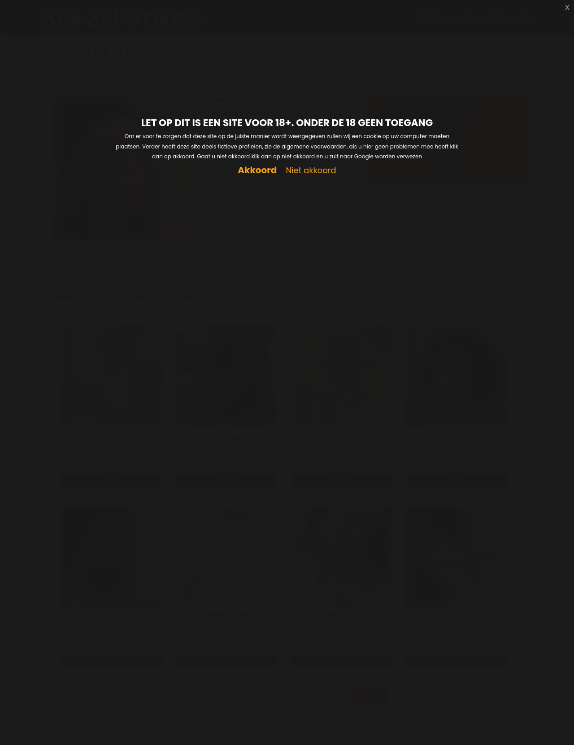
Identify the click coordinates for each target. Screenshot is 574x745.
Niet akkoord (311, 171)
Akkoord (257, 170)
